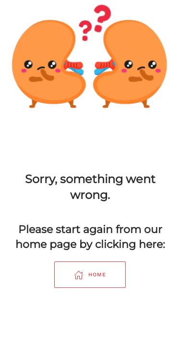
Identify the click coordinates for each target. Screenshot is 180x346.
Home (90, 275)
